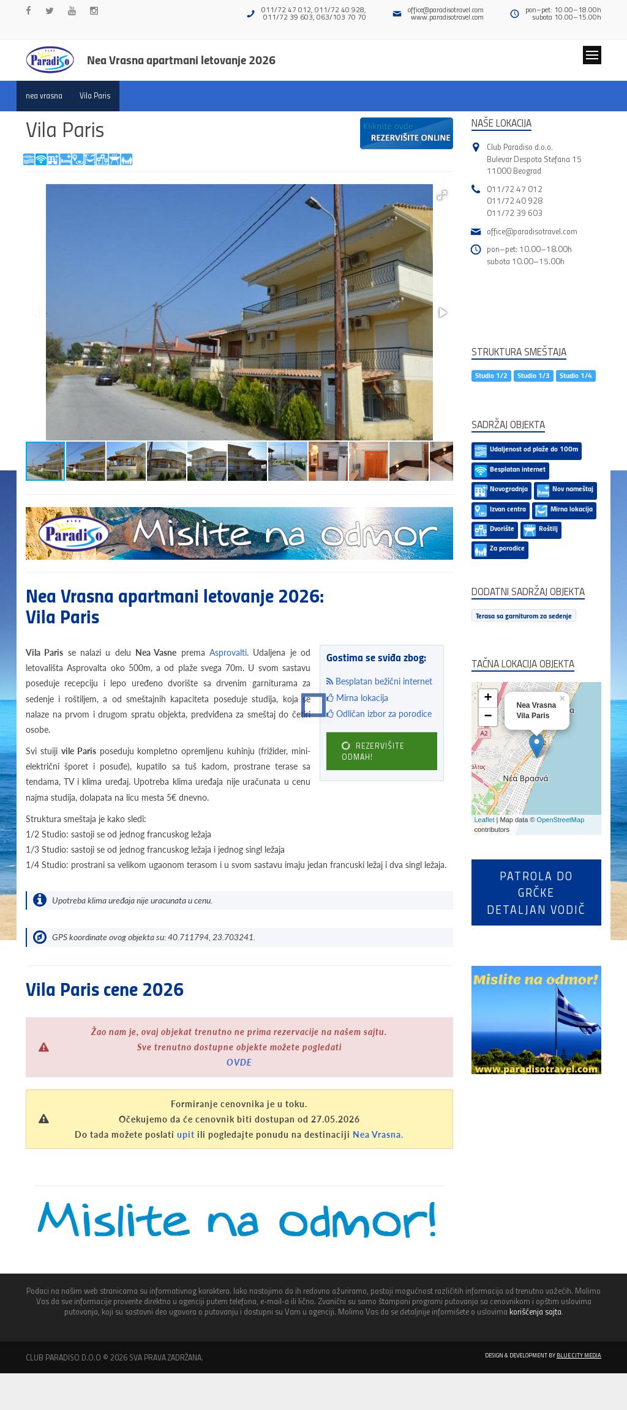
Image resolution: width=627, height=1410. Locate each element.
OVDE (239, 1062)
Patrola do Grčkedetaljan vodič (536, 892)
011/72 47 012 (515, 189)
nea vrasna (44, 95)
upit (186, 1134)
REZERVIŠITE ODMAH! (373, 751)
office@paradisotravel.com (446, 9)
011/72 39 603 (515, 212)
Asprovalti (228, 652)
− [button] (488, 717)
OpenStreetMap (561, 819)
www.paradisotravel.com (447, 17)
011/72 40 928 (515, 200)
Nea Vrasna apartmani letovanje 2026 (181, 59)
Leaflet (485, 819)
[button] (442, 195)
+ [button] (488, 698)
